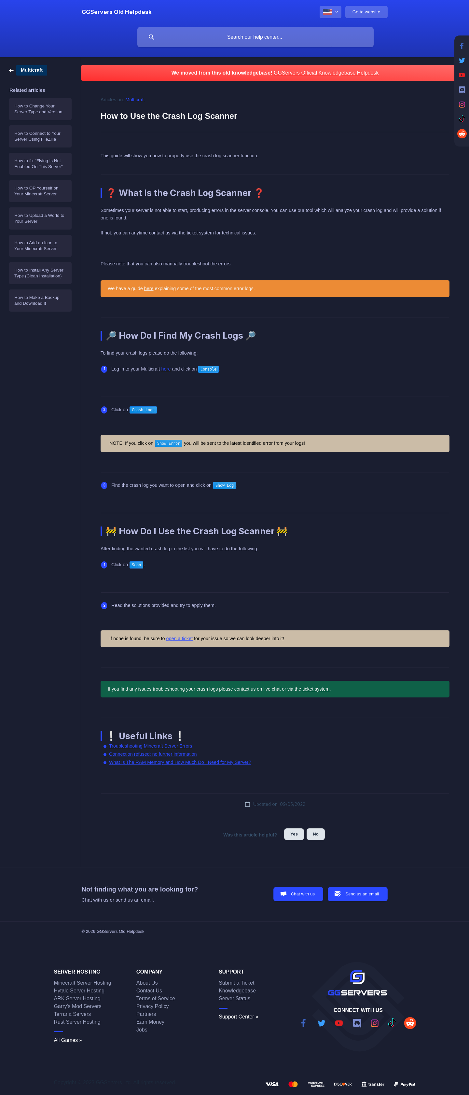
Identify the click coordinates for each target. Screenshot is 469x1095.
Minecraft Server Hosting (82, 983)
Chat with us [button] (303, 893)
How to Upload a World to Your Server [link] (39, 218)
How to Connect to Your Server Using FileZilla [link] (37, 136)
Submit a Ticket (236, 983)
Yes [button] (294, 834)
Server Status (234, 998)
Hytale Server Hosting (79, 990)
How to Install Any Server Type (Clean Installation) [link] (38, 273)
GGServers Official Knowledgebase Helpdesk (326, 73)
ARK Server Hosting (77, 998)
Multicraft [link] (135, 99)
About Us (147, 983)
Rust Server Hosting (77, 1022)
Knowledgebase (237, 990)
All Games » (68, 1040)
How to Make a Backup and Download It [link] (37, 300)
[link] (28, 70)
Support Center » (238, 1016)
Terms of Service (155, 998)
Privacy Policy (152, 1006)
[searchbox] (255, 37)
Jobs (141, 1029)
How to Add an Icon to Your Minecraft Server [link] (35, 245)
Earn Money (150, 1022)
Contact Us (149, 990)
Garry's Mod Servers (78, 1006)
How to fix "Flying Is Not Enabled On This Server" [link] (38, 163)
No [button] (316, 834)
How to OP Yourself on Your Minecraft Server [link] (36, 191)
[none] (117, 12)
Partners (146, 1014)
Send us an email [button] (362, 893)
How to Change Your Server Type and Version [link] (38, 109)
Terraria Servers (72, 1014)
